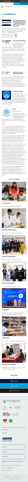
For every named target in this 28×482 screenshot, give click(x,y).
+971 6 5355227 (7, 470)
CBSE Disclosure (17, 3)
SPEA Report (5, 310)
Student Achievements (8, 256)
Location (16, 386)
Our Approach (6, 203)
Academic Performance (9, 230)
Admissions (16, 381)
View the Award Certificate (8, 35)
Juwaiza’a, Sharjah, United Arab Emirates (12, 465)
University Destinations (9, 364)
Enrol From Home (15, 390)
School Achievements (8, 283)
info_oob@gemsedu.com (9, 467)
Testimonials (5, 338)
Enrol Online (24, 3)
